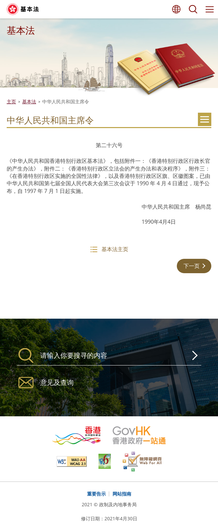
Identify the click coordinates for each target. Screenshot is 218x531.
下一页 (192, 266)
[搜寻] (109, 355)
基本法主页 (114, 249)
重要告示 (96, 494)
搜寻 (193, 9)
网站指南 (122, 494)
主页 (11, 101)
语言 (176, 9)
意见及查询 (57, 382)
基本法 (29, 101)
